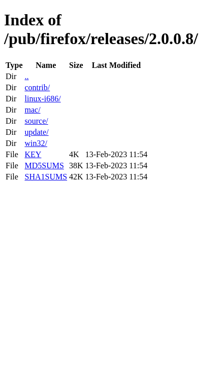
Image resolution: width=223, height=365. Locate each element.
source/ (36, 121)
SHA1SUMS (45, 176)
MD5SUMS (43, 165)
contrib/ (37, 87)
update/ (36, 132)
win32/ (35, 143)
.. (26, 76)
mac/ (32, 109)
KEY (32, 154)
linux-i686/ (42, 98)
